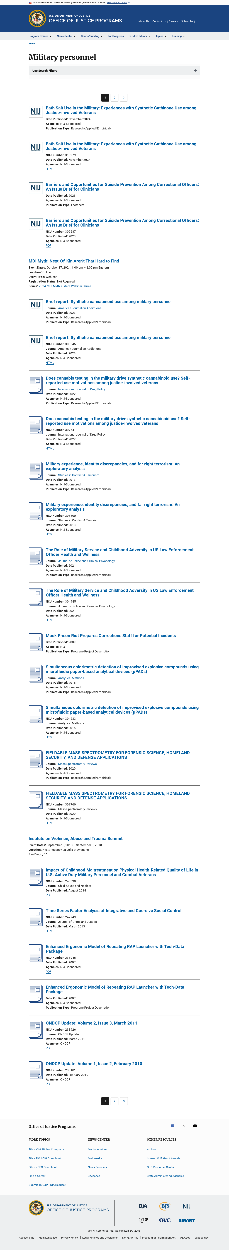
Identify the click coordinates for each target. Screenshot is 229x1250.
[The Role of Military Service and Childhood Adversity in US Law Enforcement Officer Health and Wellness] (36, 564)
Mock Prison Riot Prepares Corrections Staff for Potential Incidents (111, 635)
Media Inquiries (97, 1149)
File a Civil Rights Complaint (46, 1149)
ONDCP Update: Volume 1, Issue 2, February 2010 (94, 1063)
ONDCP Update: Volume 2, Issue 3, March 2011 (91, 1023)
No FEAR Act (130, 1237)
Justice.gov (201, 1237)
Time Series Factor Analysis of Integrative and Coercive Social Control (113, 910)
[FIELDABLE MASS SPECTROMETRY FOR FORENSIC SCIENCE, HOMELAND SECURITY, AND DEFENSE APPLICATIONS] (36, 767)
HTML (50, 169)
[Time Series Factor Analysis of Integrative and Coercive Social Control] (36, 925)
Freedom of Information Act (159, 1237)
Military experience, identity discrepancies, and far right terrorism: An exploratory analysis (113, 466)
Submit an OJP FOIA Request (47, 1184)
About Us (143, 21)
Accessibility (26, 1237)
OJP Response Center (160, 1167)
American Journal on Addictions (79, 308)
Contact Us (159, 21)
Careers (173, 21)
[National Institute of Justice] (186, 1209)
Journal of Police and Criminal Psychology (86, 561)
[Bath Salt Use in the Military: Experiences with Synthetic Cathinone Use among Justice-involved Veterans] (36, 112)
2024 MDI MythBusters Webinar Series (65, 286)
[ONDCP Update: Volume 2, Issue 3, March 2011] (36, 1037)
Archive (151, 1149)
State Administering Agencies (165, 1176)
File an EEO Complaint (43, 1167)
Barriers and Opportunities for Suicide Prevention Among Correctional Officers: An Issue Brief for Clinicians (122, 187)
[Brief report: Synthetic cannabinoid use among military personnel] (36, 305)
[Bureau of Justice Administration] (143, 1209)
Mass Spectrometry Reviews (77, 764)
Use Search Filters (44, 70)
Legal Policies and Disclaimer (100, 1237)
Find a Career (37, 1176)
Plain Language (48, 1237)
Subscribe (187, 21)
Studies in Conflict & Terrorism (78, 475)
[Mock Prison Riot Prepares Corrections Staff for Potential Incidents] (36, 650)
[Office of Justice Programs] (37, 18)
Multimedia (95, 1158)
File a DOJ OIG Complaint (45, 1158)
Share (200, 24)
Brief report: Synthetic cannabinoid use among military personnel (109, 301)
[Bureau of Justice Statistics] (165, 1211)
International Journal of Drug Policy (82, 389)
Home (32, 43)
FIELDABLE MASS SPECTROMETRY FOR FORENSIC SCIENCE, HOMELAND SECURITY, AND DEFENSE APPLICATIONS (118, 755)
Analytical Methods (71, 678)
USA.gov (185, 1237)
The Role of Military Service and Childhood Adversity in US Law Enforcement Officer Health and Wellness (120, 552)
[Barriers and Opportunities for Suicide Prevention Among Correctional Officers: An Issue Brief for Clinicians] (36, 188)
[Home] (85, 18)
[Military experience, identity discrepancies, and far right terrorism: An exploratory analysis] (36, 478)
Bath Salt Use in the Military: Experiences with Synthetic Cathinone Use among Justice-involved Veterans (121, 110)
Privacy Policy (69, 1237)
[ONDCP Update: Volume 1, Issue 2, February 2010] (36, 1078)
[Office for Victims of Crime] (165, 1223)
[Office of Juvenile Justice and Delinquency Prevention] (143, 1223)
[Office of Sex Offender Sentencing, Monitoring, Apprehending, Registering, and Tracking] (187, 1222)
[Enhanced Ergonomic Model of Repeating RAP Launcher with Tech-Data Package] (36, 961)
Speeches (94, 1176)
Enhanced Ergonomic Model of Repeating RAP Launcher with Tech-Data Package (115, 949)
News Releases (97, 1167)
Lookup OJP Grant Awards (163, 1158)
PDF (48, 245)
